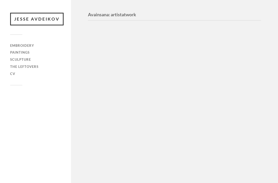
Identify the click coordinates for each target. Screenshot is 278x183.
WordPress (33, 102)
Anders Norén (33, 107)
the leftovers (24, 67)
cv (12, 74)
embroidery (22, 45)
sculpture (20, 59)
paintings (20, 52)
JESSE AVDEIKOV (37, 19)
